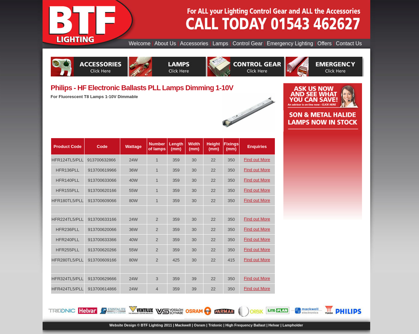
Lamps (220, 43)
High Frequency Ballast (245, 325)
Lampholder (292, 325)
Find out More (257, 159)
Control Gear (248, 43)
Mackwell (183, 325)
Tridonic (215, 325)
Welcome (139, 43)
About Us (165, 43)
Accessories (194, 43)
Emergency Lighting (290, 43)
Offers (324, 43)
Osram (199, 325)
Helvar (273, 325)
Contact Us (349, 43)
